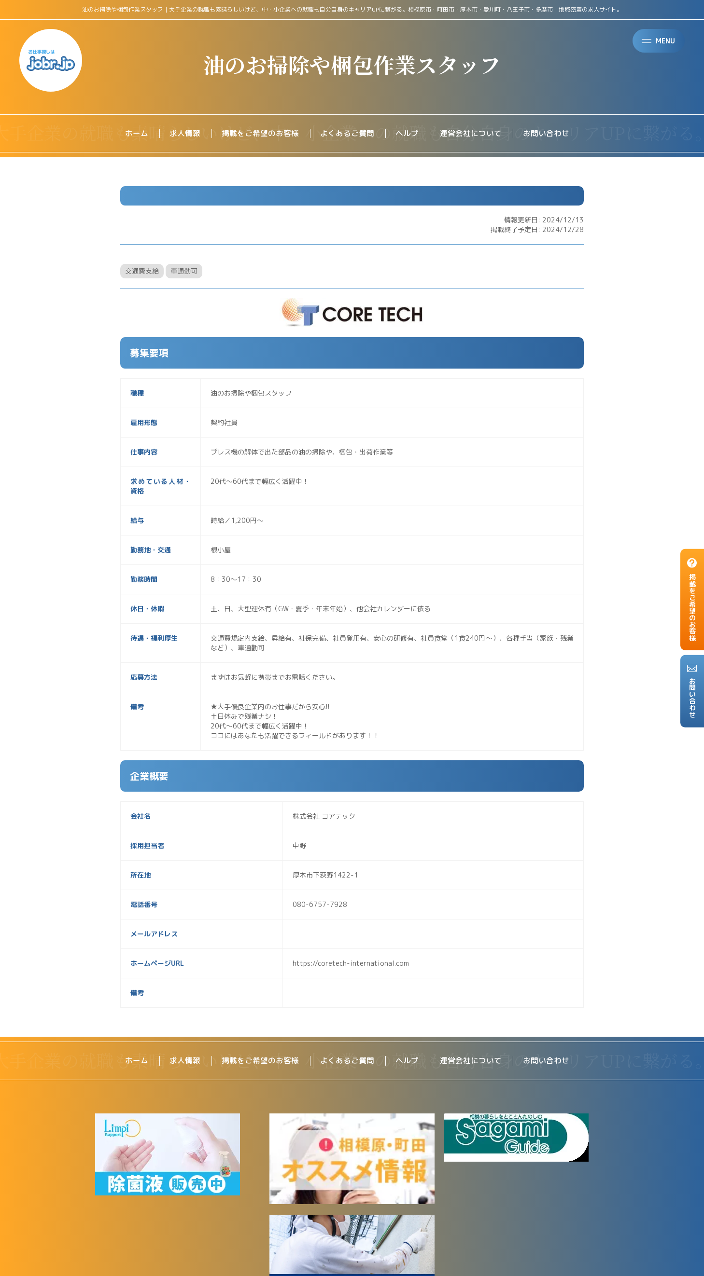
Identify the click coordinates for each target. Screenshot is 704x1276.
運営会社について (471, 133)
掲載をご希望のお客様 (260, 133)
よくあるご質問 (347, 133)
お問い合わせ (546, 133)
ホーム (136, 133)
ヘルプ (407, 133)
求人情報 (184, 133)
